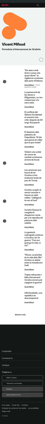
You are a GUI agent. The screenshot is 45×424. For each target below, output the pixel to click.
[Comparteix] (41, 60)
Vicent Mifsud (29, 85)
